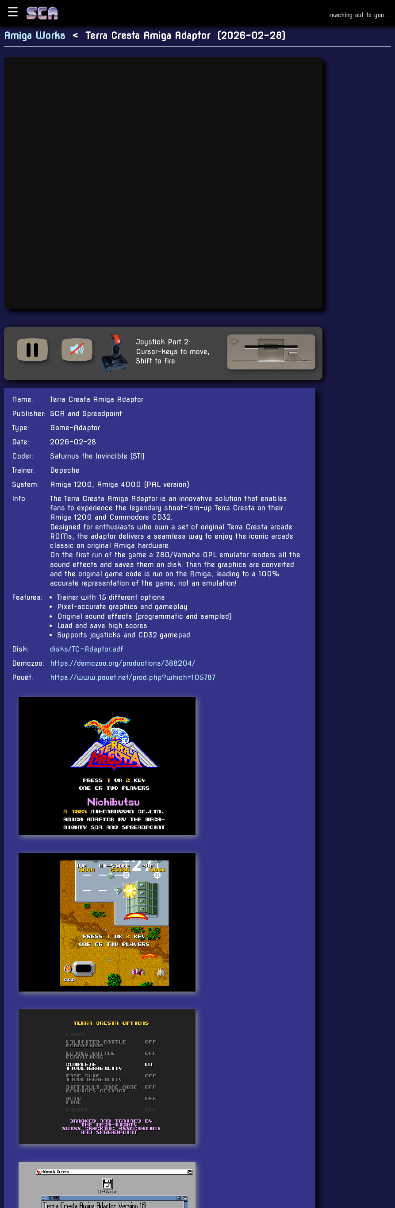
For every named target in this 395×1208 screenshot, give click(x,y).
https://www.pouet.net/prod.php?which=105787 (132, 677)
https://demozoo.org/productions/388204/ (123, 663)
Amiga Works (34, 35)
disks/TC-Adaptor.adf (86, 649)
